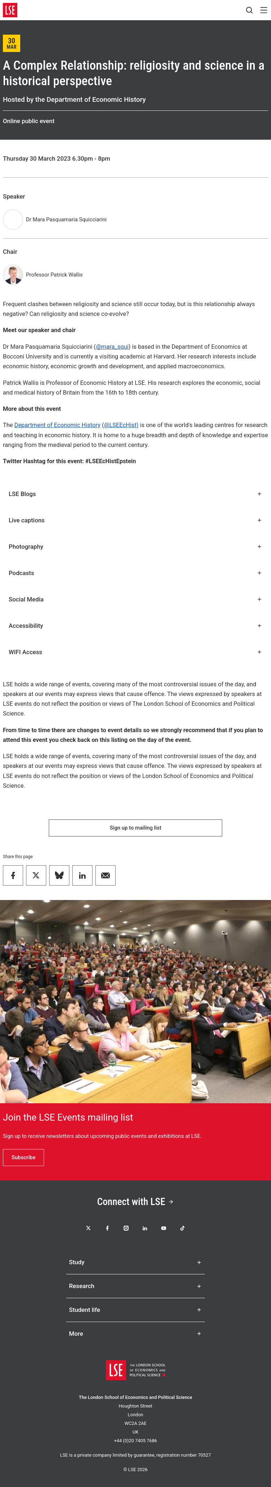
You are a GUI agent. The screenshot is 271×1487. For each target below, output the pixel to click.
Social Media (135, 599)
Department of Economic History (57, 425)
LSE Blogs (135, 493)
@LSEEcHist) (121, 425)
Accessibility (135, 625)
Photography (135, 546)
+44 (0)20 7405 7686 (135, 1440)
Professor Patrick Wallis (54, 274)
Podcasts (135, 573)
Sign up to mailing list (136, 828)
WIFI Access (135, 652)
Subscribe (23, 1157)
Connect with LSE (135, 1202)
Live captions (135, 520)
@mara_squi (112, 346)
